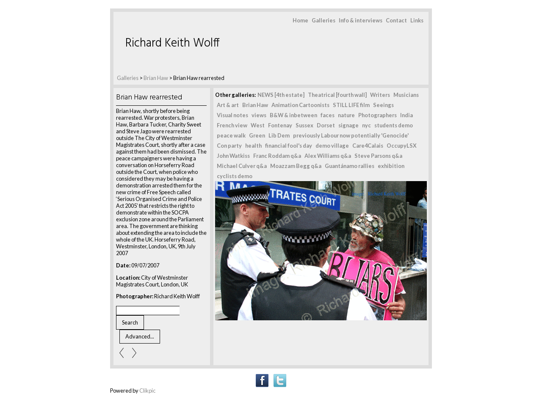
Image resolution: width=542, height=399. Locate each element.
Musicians (406, 94)
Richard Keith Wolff (172, 43)
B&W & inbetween (293, 115)
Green (257, 135)
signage (348, 125)
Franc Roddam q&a (277, 155)
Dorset (326, 125)
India (406, 115)
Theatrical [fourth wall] (337, 94)
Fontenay (280, 125)
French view (232, 125)
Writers (380, 94)
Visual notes (232, 115)
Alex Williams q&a (327, 155)
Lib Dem (279, 135)
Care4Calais (367, 145)
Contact (396, 20)
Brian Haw (156, 77)
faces (328, 115)
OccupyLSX (402, 145)
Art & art (228, 105)
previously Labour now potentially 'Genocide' (351, 135)
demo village (332, 145)
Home (300, 20)
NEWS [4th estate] (280, 94)
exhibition (391, 165)
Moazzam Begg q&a (295, 165)
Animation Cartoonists (300, 105)
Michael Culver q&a (242, 165)
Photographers (377, 115)
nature (346, 115)
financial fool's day (288, 145)
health (253, 145)
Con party (229, 145)
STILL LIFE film (351, 105)
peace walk (231, 135)
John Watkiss (233, 155)
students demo (393, 125)
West (258, 125)
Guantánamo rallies (349, 165)
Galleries (323, 20)
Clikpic (147, 390)
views (259, 115)
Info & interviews (360, 20)
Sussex (304, 125)
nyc (366, 125)
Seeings (383, 105)
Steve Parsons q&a (378, 155)
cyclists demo (234, 176)
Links (416, 20)
